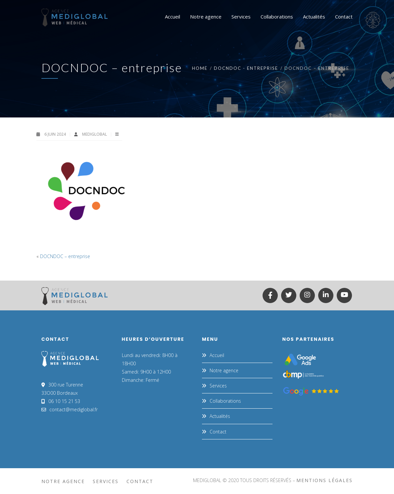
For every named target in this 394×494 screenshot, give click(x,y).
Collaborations (225, 401)
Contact (218, 431)
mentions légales (324, 480)
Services (218, 385)
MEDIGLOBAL (95, 134)
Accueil (217, 355)
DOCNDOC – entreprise (65, 256)
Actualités (220, 416)
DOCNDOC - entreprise (246, 68)
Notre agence (224, 370)
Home (200, 68)
